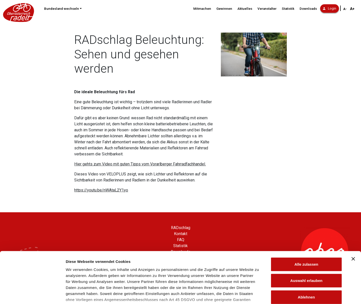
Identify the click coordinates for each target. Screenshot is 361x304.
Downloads (308, 9)
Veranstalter (267, 9)
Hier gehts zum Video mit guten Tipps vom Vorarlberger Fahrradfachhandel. (140, 164)
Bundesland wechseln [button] (61, 9)
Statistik (288, 9)
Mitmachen (202, 9)
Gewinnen (224, 9)
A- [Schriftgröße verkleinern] (345, 9)
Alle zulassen (306, 227)
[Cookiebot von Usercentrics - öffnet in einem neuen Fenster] (32, 294)
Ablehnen (306, 260)
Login (329, 8)
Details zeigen (266, 294)
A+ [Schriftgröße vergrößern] (352, 9)
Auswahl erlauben (306, 244)
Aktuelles (244, 9)
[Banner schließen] (353, 222)
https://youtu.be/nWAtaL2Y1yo (101, 190)
